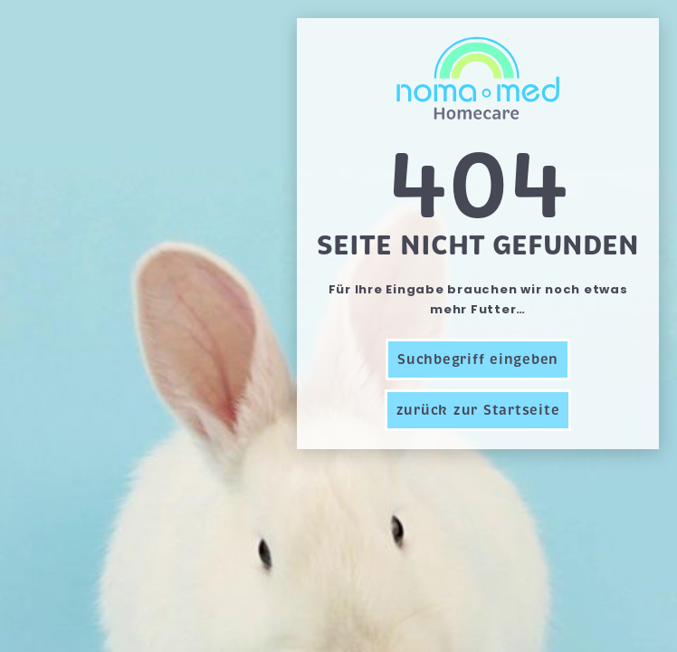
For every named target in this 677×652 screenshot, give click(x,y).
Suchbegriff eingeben (477, 359)
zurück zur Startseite (478, 410)
